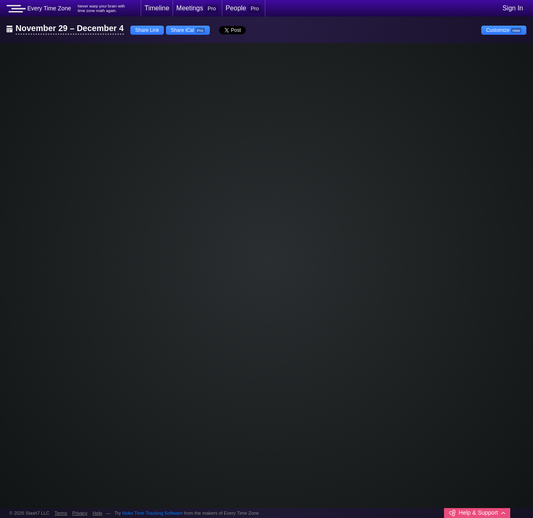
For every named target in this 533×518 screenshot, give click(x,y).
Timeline (156, 8)
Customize (503, 30)
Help (97, 513)
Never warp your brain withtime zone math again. (101, 8)
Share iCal (188, 30)
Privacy (80, 513)
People (244, 8)
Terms (61, 513)
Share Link (147, 30)
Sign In (512, 8)
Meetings (197, 8)
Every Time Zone (39, 8)
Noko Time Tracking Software (152, 513)
